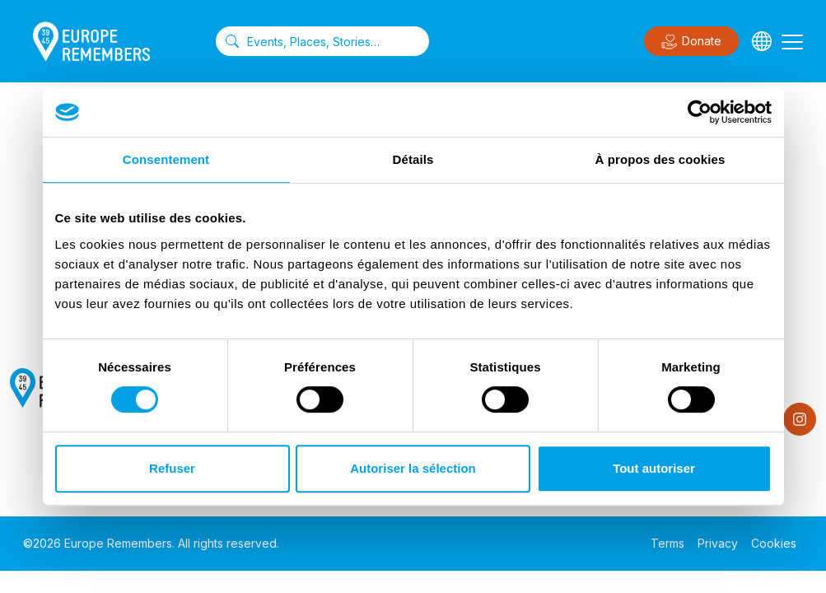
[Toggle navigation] (792, 41)
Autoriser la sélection (413, 468)
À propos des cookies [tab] (660, 159)
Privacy (718, 543)
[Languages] (762, 41)
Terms (667, 543)
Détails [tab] (413, 159)
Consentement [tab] (166, 159)
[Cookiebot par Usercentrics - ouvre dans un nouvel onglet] (700, 112)
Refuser (172, 468)
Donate (691, 42)
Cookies (773, 543)
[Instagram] (799, 419)
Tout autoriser (654, 468)
